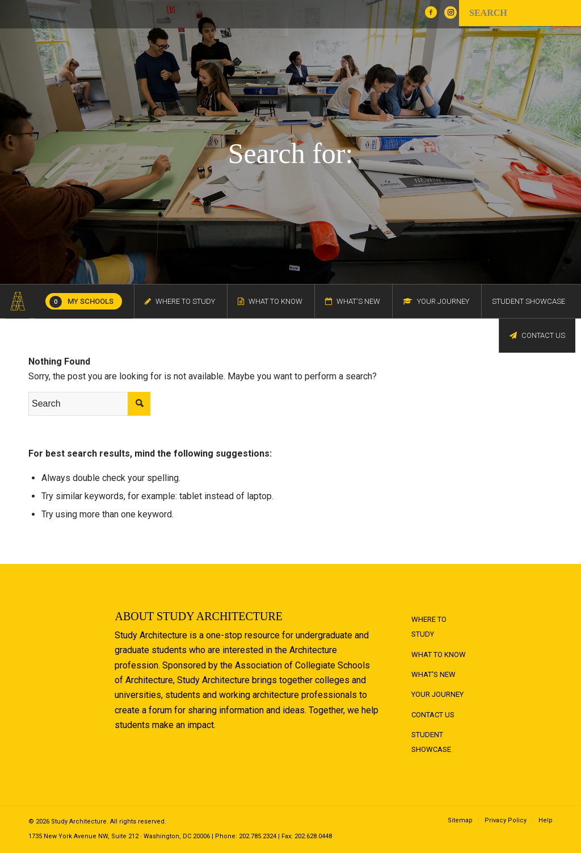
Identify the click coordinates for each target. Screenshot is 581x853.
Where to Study (429, 626)
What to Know (438, 654)
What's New (433, 674)
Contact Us (432, 714)
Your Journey (437, 694)
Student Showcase (431, 742)
